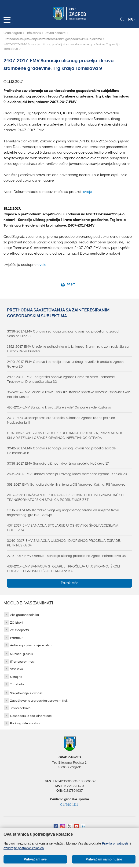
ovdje (87, 192)
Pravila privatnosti (115, 843)
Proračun (16, 637)
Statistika (16, 669)
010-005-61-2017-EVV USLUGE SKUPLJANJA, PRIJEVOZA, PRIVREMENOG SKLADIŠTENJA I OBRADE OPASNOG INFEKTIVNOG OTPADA (65, 435)
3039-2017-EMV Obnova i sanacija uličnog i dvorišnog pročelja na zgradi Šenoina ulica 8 (63, 333)
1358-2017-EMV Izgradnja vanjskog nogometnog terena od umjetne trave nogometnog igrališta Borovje (63, 512)
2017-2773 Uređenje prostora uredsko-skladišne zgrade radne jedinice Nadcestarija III (61, 420)
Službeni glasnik (21, 654)
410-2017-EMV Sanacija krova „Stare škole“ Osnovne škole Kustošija (59, 407)
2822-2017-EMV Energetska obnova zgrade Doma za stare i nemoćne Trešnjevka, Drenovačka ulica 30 (61, 379)
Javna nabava (55, 33)
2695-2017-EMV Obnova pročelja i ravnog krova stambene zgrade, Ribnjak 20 (67, 474)
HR (131, 19)
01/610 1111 (69, 804)
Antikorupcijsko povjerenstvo (30, 645)
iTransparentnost (22, 661)
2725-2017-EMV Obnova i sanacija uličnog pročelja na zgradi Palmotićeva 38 (66, 556)
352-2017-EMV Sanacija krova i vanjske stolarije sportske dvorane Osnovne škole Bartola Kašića (69, 394)
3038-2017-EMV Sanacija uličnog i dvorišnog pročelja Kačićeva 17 (58, 463)
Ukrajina (16, 677)
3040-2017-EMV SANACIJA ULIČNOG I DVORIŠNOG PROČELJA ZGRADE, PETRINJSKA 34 (64, 543)
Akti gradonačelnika (24, 615)
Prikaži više (69, 583)
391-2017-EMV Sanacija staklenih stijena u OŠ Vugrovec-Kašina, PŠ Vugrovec (66, 484)
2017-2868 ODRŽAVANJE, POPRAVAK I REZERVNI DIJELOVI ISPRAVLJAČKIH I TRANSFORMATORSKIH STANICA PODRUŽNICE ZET (66, 497)
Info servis (33, 33)
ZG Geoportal (19, 630)
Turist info (17, 684)
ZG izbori (16, 622)
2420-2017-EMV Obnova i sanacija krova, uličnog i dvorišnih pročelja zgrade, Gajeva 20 (66, 364)
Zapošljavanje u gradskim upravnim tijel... (39, 700)
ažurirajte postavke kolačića (24, 848)
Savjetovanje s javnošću (27, 693)
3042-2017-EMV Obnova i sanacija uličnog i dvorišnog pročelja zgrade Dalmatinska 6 (61, 450)
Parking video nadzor (25, 723)
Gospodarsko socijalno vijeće (31, 716)
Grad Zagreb (13, 33)
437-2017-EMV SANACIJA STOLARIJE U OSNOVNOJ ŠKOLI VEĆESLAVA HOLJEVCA (62, 528)
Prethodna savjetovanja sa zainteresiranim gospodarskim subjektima (53, 39)
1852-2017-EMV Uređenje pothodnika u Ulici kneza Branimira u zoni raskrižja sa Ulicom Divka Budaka (68, 349)
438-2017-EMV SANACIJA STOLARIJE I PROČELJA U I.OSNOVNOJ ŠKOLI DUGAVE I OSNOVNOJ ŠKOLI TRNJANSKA (63, 568)
